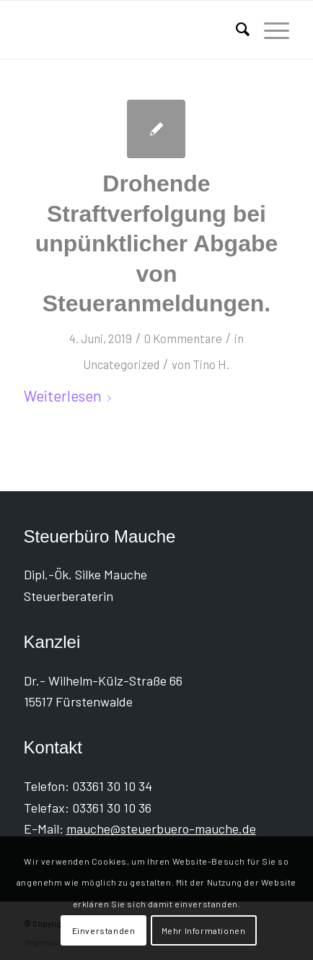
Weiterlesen (70, 395)
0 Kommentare (183, 338)
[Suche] (235, 30)
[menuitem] (235, 30)
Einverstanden (104, 930)
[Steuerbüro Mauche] (130, 30)
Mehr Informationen (204, 930)
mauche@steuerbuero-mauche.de (161, 828)
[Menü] (269, 30)
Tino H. (211, 364)
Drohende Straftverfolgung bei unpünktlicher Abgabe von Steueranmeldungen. (156, 243)
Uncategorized (121, 364)
